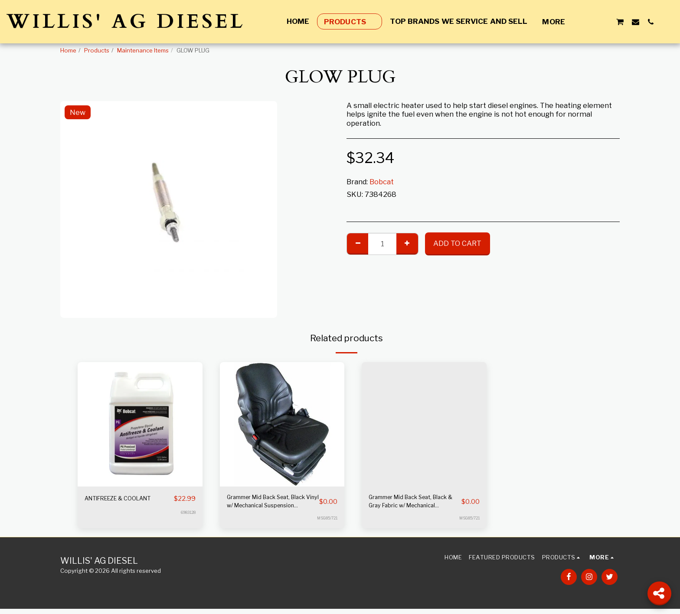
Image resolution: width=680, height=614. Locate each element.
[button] (589, 22)
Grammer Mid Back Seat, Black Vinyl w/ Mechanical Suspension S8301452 (270, 504)
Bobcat (381, 181)
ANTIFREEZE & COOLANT (110, 504)
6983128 (186, 523)
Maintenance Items (143, 50)
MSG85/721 (325, 523)
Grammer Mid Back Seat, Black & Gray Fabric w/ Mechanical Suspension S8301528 (411, 504)
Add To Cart (457, 243)
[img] (140, 424)
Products (96, 50)
